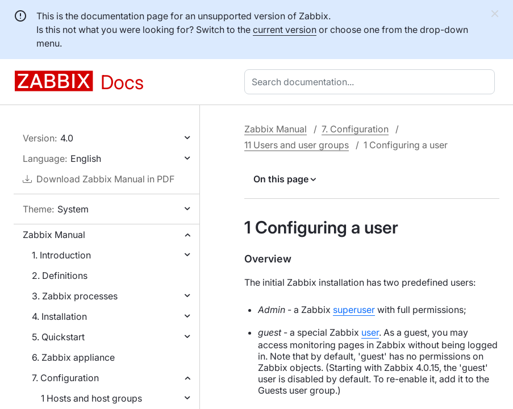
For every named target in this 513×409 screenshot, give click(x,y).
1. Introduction (61, 255)
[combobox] (371, 82)
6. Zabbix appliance (73, 357)
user (370, 332)
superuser (354, 309)
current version (284, 29)
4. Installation (59, 316)
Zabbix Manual (54, 234)
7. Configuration (65, 377)
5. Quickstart (58, 337)
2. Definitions (59, 275)
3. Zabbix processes (75, 296)
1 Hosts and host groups (91, 398)
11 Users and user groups (296, 145)
